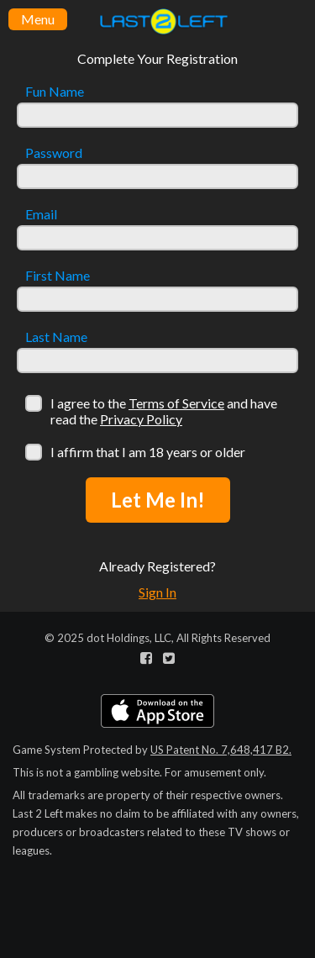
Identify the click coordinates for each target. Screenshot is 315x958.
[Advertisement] (157, 838)
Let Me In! (158, 499)
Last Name (56, 337)
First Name (57, 275)
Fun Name (54, 91)
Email (41, 214)
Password (53, 153)
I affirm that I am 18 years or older (147, 452)
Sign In (157, 592)
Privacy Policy (141, 419)
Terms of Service (176, 403)
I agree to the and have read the (163, 411)
